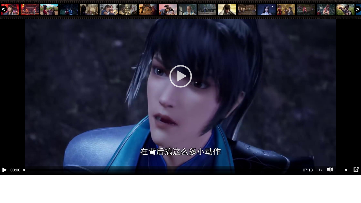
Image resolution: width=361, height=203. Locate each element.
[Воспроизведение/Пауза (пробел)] (4, 189)
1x (320, 189)
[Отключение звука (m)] (330, 189)
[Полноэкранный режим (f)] (356, 189)
